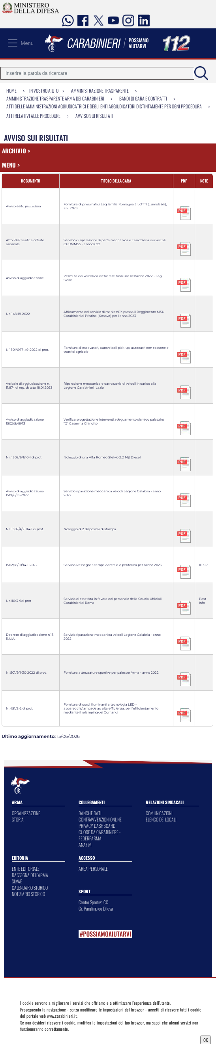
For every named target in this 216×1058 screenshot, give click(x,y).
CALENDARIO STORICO (30, 887)
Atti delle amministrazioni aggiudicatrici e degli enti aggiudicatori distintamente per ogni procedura (104, 106)
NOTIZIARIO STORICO (28, 893)
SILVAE (17, 881)
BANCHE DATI (90, 813)
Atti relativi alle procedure (33, 115)
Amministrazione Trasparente (100, 90)
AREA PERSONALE (93, 868)
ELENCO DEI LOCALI (161, 819)
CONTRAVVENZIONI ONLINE (100, 819)
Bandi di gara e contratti (143, 98)
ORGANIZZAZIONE (26, 813)
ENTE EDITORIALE (25, 868)
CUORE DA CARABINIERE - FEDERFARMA (99, 835)
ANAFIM (85, 844)
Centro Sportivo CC (93, 902)
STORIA (18, 819)
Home (11, 90)
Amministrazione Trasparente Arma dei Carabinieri (55, 98)
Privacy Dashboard (40, 1039)
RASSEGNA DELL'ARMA (30, 875)
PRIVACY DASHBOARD (97, 825)
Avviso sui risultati (94, 115)
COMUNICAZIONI (159, 813)
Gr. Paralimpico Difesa (96, 908)
